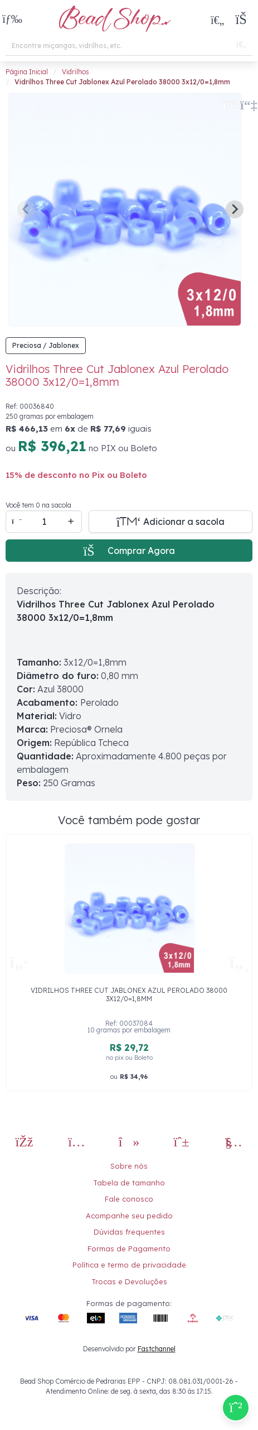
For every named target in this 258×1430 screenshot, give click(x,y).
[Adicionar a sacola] (170, 521)
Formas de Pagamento (129, 1248)
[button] (12, 20)
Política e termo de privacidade (129, 1264)
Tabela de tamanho (129, 1182)
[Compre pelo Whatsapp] (236, 1408)
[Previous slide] (26, 209)
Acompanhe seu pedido (129, 1215)
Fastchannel (157, 1349)
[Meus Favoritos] (217, 19)
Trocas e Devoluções (129, 1281)
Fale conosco (129, 1198)
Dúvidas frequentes (129, 1231)
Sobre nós (129, 1165)
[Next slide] (235, 209)
